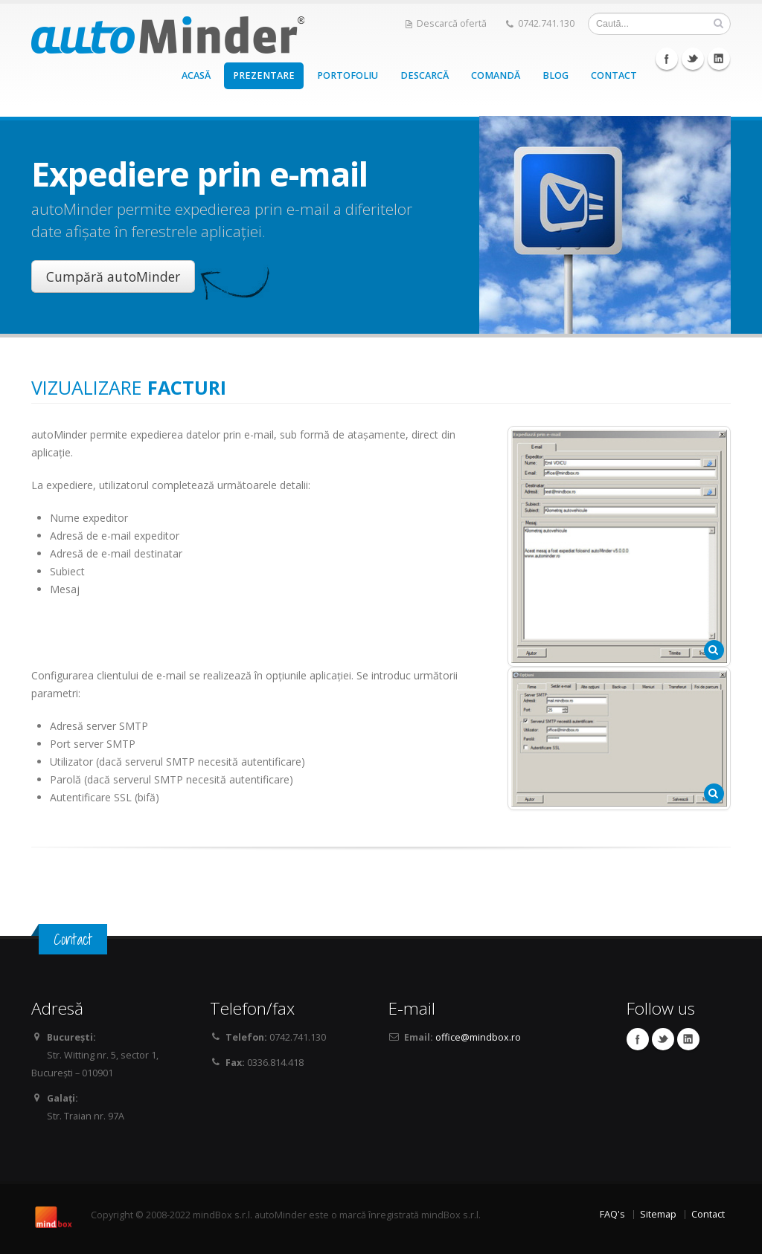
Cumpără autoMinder (113, 276)
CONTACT (614, 75)
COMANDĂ (495, 75)
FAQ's (612, 1214)
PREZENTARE (264, 75)
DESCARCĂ (424, 75)
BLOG (555, 75)
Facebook (667, 59)
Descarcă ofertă (446, 23)
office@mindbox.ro (478, 1037)
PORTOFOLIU (347, 75)
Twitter (693, 59)
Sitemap (658, 1214)
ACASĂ (196, 75)
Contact (708, 1214)
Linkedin (719, 59)
